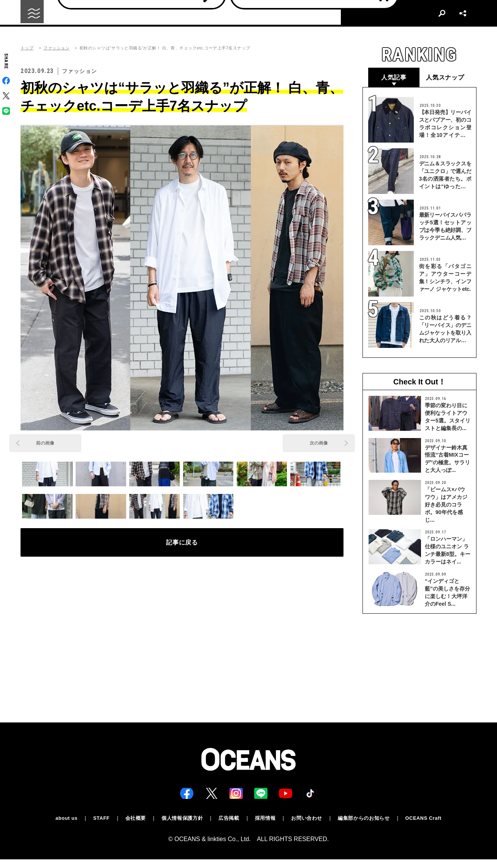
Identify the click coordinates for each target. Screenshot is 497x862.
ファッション (56, 48)
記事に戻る (182, 545)
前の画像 (45, 443)
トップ (27, 48)
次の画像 (319, 443)
